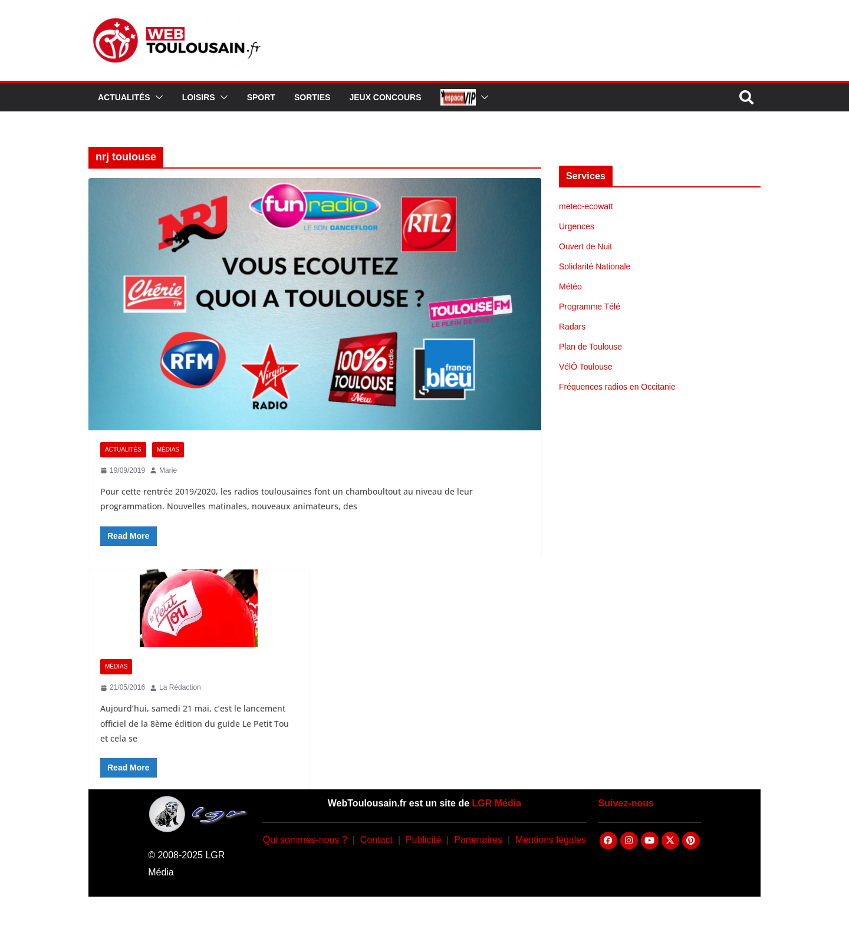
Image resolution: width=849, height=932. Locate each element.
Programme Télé (589, 306)
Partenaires (478, 840)
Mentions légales (550, 840)
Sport (261, 97)
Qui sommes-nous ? (305, 840)
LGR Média (497, 803)
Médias (168, 449)
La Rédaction (180, 687)
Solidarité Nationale (594, 266)
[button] (156, 97)
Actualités (124, 97)
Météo (570, 286)
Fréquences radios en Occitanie (617, 386)
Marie (168, 470)
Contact (376, 840)
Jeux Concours (385, 97)
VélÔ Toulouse (586, 366)
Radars (572, 326)
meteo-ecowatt (586, 206)
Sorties (312, 97)
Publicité (423, 840)
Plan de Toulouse (590, 346)
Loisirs (198, 97)
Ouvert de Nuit (585, 246)
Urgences (576, 226)
